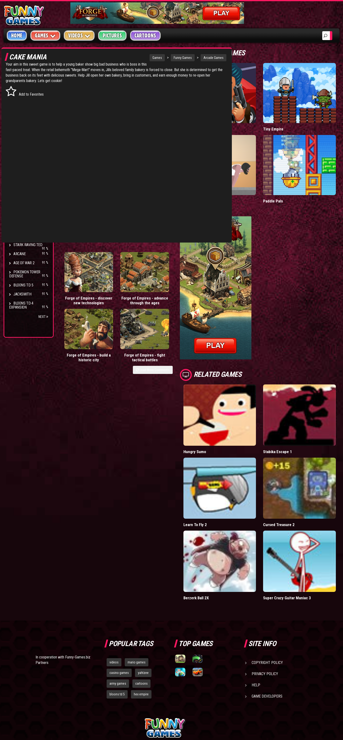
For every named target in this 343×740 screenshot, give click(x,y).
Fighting (20, 111)
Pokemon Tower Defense (24, 274)
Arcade (19, 84)
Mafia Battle (217, 119)
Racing (19, 120)
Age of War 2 (23, 263)
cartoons (141, 634)
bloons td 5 (117, 644)
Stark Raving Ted (27, 245)
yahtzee (143, 623)
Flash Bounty (25, 208)
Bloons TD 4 (23, 199)
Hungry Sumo (218, 421)
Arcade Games (178, 58)
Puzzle (19, 93)
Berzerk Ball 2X (220, 547)
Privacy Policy (265, 624)
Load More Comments (176, 281)
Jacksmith (22, 294)
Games (122, 58)
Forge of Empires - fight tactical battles (179, 266)
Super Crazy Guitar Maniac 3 (299, 547)
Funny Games (147, 58)
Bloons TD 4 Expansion (21, 305)
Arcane (19, 254)
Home (16, 35)
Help (256, 635)
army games (117, 634)
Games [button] (45, 35)
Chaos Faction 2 (26, 235)
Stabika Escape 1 (289, 421)
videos (114, 612)
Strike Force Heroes (30, 226)
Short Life (215, 181)
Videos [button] (79, 35)
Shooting (21, 102)
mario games (137, 612)
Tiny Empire (285, 119)
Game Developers (267, 646)
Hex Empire (22, 217)
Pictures (112, 35)
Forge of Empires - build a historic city (145, 266)
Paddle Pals (285, 181)
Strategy (21, 138)
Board (18, 147)
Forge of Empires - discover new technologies (77, 268)
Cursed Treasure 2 (291, 484)
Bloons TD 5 (23, 285)
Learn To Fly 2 (219, 484)
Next (43, 317)
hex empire (141, 644)
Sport (18, 129)
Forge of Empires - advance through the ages (112, 271)
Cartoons (145, 35)
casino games (119, 623)
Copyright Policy (267, 613)
